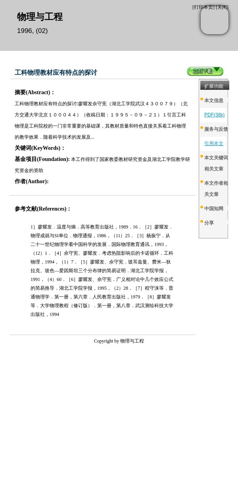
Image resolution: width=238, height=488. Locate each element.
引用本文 (213, 143)
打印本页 (203, 7)
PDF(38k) (214, 115)
